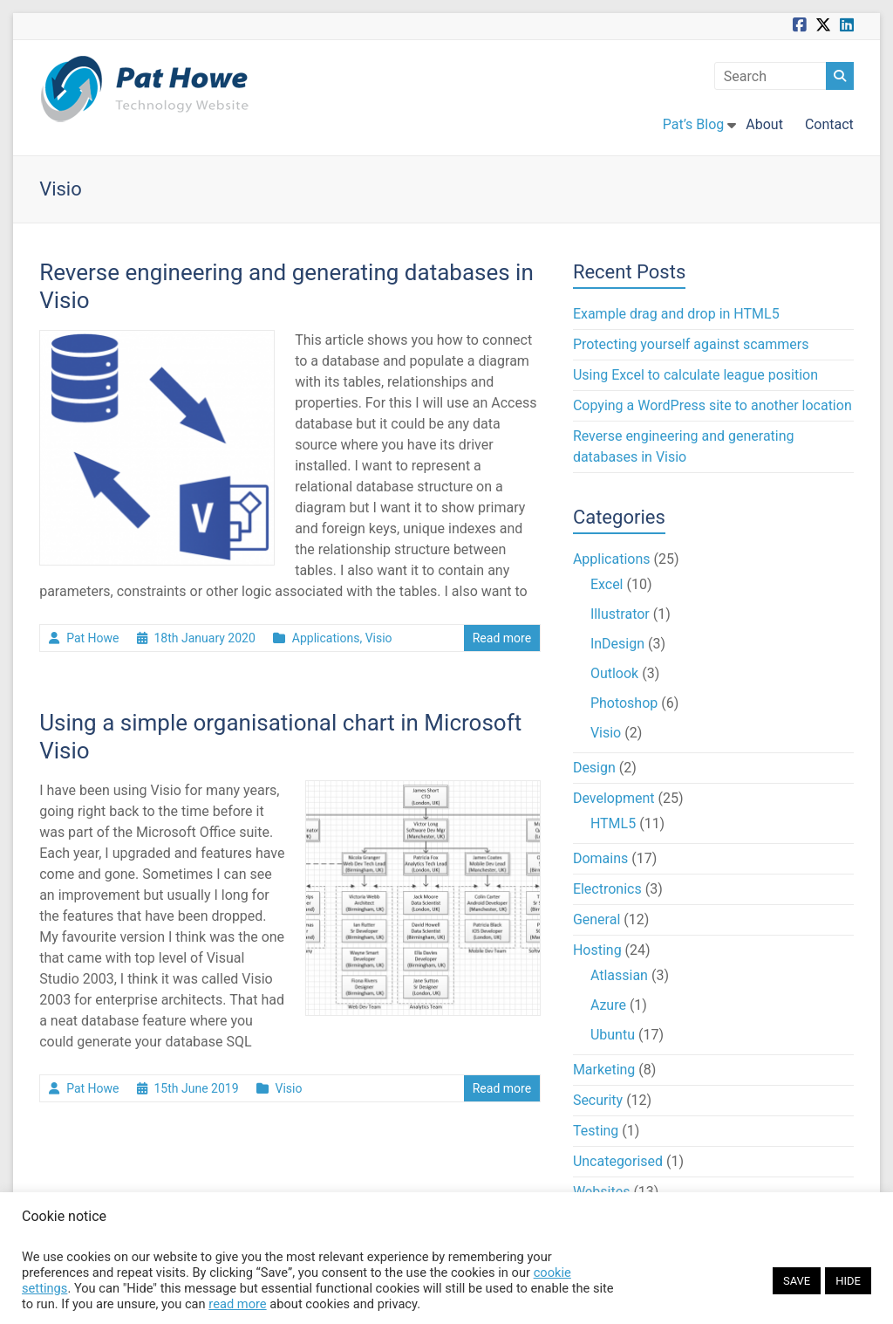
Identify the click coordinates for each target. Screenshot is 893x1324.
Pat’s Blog (693, 124)
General (596, 919)
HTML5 (613, 823)
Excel (607, 584)
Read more (502, 638)
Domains (600, 858)
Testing (595, 1130)
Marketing (604, 1069)
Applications (326, 638)
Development (614, 798)
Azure (608, 1005)
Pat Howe (92, 638)
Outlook (614, 673)
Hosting (597, 950)
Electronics (607, 889)
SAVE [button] (796, 1280)
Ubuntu (612, 1034)
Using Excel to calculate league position (695, 375)
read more (237, 1304)
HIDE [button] (848, 1280)
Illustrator (620, 614)
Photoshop (624, 703)
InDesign (617, 643)
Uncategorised (618, 1161)
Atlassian (619, 975)
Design (594, 767)
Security (598, 1100)
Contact (829, 124)
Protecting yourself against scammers (691, 344)
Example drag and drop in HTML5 (676, 313)
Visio (378, 638)
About (764, 124)
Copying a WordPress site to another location (712, 405)
